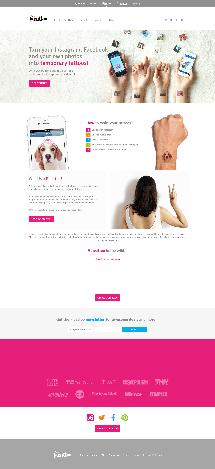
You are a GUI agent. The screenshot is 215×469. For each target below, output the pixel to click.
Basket (83, 20)
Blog (111, 20)
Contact (98, 20)
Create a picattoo (107, 297)
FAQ (103, 455)
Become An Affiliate (152, 455)
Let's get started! (41, 219)
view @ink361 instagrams (107, 259)
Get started (40, 83)
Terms (125, 455)
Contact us (114, 455)
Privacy (135, 455)
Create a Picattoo (63, 20)
